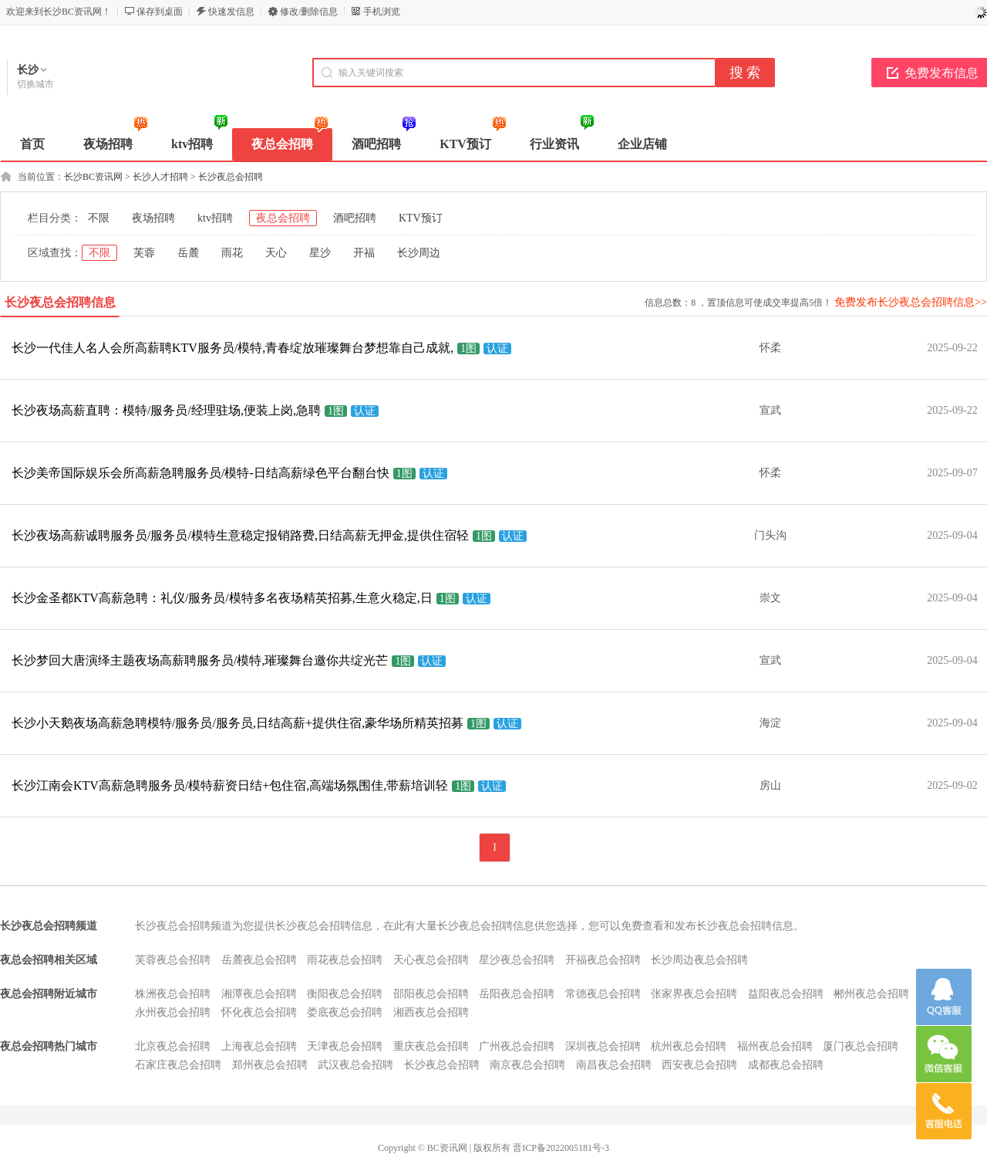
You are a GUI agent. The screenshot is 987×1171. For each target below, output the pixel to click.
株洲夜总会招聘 (173, 994)
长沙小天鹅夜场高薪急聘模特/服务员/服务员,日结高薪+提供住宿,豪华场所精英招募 (237, 722)
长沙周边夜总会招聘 (699, 960)
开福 (364, 253)
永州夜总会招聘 (173, 1012)
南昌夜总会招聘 (614, 1065)
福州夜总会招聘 (775, 1046)
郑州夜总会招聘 (270, 1065)
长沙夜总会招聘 (230, 176)
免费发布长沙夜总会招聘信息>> (910, 302)
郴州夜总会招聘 (871, 994)
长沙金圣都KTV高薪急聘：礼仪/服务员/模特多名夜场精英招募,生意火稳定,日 (222, 597)
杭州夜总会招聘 (688, 1046)
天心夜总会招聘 (431, 960)
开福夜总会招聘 (603, 960)
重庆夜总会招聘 (431, 1046)
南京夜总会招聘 (527, 1065)
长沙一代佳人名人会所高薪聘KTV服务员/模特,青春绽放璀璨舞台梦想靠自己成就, (232, 347)
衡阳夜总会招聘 (344, 994)
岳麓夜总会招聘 (259, 960)
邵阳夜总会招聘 (431, 994)
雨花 (232, 253)
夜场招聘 (153, 218)
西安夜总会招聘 (699, 1065)
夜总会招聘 (283, 218)
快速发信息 (231, 11)
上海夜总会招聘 (259, 1046)
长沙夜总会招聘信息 (60, 302)
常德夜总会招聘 (603, 994)
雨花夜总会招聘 (344, 960)
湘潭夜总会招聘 (259, 994)
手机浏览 (381, 11)
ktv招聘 (215, 218)
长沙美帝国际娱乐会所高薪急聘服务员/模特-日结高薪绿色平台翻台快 (200, 472)
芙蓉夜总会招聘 (173, 960)
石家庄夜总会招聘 (178, 1065)
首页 (32, 144)
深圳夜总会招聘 (603, 1046)
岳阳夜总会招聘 (516, 994)
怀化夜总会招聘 (259, 1012)
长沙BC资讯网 (93, 176)
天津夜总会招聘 (344, 1046)
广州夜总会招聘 (516, 1046)
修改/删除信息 (309, 11)
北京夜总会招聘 (173, 1046)
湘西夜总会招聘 (431, 1012)
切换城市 (35, 84)
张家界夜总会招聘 (694, 994)
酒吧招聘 (354, 218)
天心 (276, 253)
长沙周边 (418, 253)
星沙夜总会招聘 (516, 960)
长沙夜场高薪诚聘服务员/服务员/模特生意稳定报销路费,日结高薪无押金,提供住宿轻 (240, 535)
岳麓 (188, 253)
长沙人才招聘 (160, 176)
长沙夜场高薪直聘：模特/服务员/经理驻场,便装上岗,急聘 (166, 410)
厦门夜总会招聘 (860, 1046)
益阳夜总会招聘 (786, 994)
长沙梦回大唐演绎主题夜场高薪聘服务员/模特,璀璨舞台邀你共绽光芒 (200, 660)
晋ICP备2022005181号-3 (561, 1147)
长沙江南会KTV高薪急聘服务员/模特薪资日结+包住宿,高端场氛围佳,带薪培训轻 (230, 785)
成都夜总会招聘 (786, 1065)
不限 (98, 218)
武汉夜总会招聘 (355, 1065)
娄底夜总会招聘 (344, 1012)
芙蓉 (144, 253)
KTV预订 (421, 218)
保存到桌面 (159, 11)
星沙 (320, 253)
